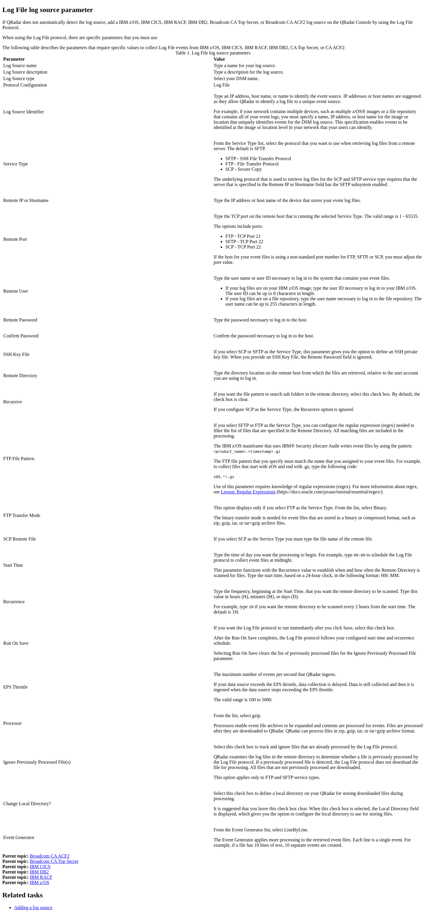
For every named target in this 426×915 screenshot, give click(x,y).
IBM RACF (41, 877)
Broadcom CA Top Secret (54, 861)
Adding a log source (33, 907)
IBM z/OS (39, 882)
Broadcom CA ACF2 (49, 855)
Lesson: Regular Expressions (248, 491)
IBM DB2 (39, 871)
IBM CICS (40, 866)
